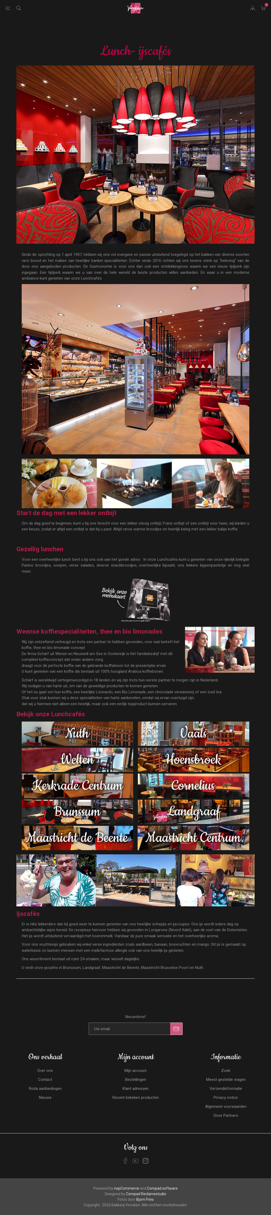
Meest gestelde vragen (226, 1079)
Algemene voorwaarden (225, 1106)
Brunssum (72, 967)
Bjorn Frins (145, 1199)
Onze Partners (225, 1115)
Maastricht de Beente (120, 967)
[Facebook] (125, 1161)
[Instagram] (145, 1161)
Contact (45, 1079)
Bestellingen (135, 1079)
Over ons (45, 1070)
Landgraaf (91, 967)
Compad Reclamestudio (146, 1194)
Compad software (162, 1188)
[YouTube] (135, 1161)
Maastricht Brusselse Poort (165, 967)
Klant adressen (135, 1088)
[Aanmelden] (129, 1029)
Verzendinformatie (226, 1088)
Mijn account (135, 1070)
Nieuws (45, 1097)
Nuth (199, 967)
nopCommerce (126, 1188)
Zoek (225, 1070)
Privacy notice (226, 1097)
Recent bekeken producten (135, 1097)
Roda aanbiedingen (45, 1088)
